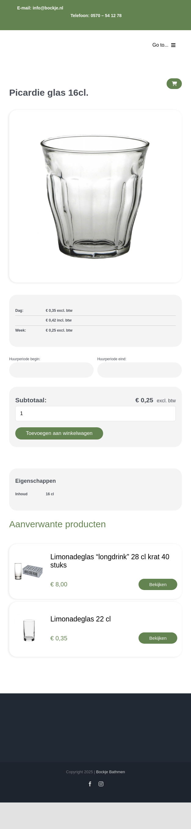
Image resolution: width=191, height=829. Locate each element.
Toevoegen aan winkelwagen (59, 433)
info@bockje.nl (48, 7)
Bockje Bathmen (110, 772)
